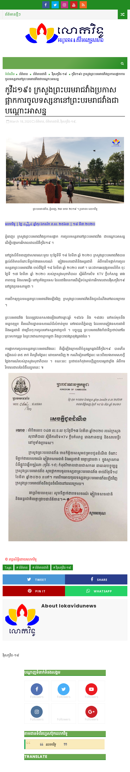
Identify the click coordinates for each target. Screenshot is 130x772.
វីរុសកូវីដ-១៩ (59, 74)
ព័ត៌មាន (23, 74)
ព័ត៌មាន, (40, 121)
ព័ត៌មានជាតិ (40, 74)
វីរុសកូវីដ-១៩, (68, 121)
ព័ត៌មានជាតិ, (53, 121)
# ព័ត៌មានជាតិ (40, 567)
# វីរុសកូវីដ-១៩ (62, 567)
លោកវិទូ (51, 744)
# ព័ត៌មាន (22, 567)
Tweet (36, 579)
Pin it (37, 591)
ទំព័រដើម (10, 74)
